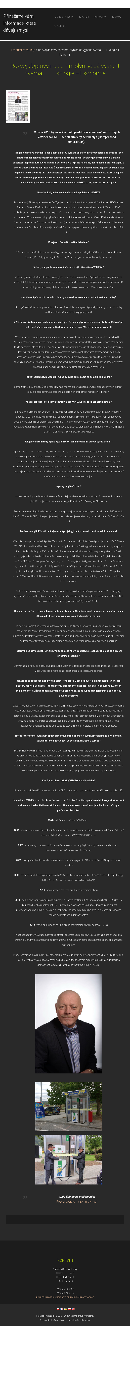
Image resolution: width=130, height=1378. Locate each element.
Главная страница (23, 102)
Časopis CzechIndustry (65, 1372)
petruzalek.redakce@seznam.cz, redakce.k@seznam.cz (65, 1349)
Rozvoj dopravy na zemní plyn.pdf (76, 1254)
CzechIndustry (47, 1372)
